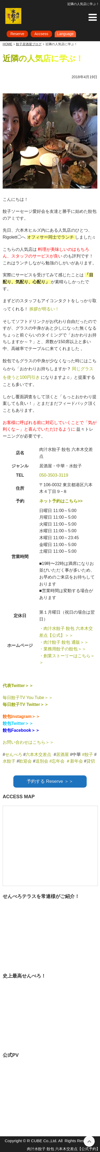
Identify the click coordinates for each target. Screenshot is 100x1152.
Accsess (41, 34)
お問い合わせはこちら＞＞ (28, 742)
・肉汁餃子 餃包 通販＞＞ (64, 642)
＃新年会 (74, 761)
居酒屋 (62, 754)
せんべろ (13, 754)
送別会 (41, 761)
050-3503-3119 (53, 475)
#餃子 (87, 754)
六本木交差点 (38, 754)
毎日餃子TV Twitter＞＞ (26, 704)
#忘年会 (57, 761)
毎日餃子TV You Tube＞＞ (28, 697)
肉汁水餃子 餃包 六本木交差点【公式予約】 (63, 1149)
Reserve (17, 34)
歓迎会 (25, 761)
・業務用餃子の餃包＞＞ (62, 649)
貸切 (90, 761)
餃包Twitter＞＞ (18, 723)
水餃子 (10, 761)
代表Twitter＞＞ (18, 685)
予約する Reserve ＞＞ (50, 781)
